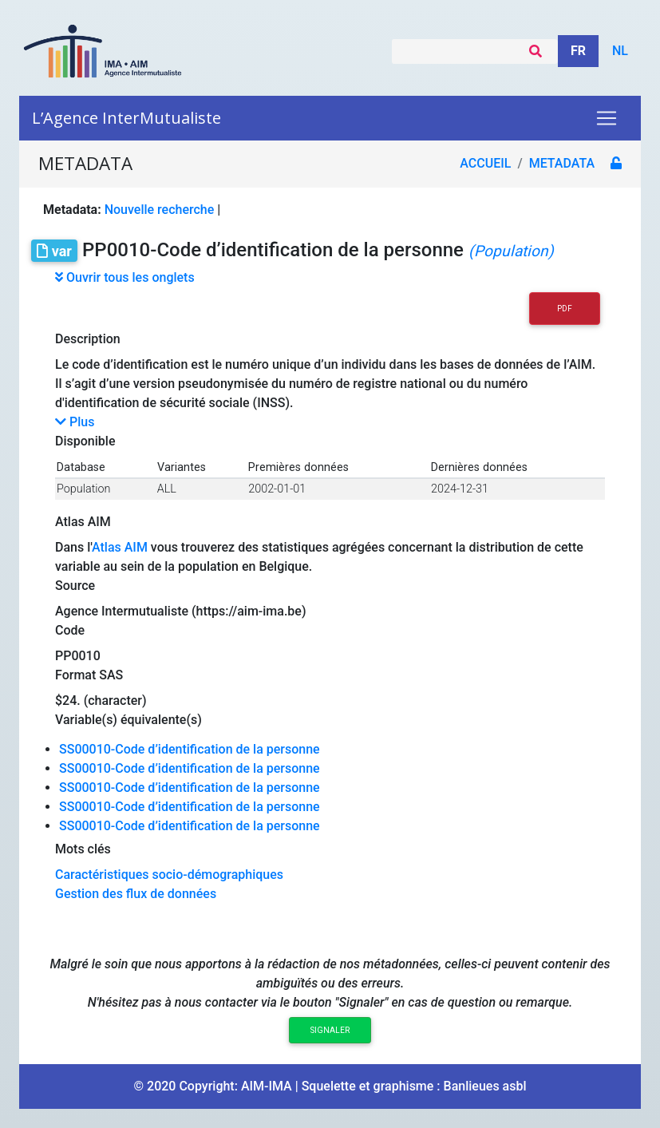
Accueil (485, 163)
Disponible (85, 441)
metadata (562, 163)
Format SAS (89, 675)
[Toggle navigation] (606, 118)
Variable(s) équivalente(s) (128, 719)
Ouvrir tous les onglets (125, 277)
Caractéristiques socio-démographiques (169, 874)
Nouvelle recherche (160, 209)
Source (75, 585)
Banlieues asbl (485, 1086)
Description (88, 338)
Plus (74, 421)
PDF (564, 308)
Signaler (330, 1030)
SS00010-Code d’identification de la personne (189, 749)
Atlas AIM (83, 521)
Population (83, 489)
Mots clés (83, 849)
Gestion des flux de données (135, 893)
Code (70, 630)
